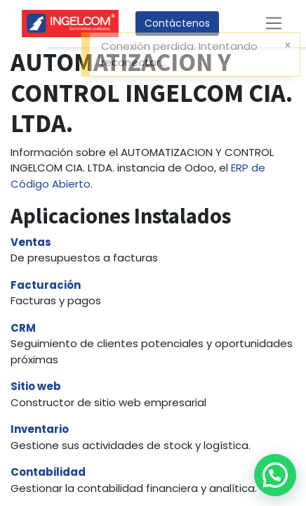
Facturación (46, 285)
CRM (23, 327)
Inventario (40, 429)
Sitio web (36, 386)
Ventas (31, 242)
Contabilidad (48, 472)
